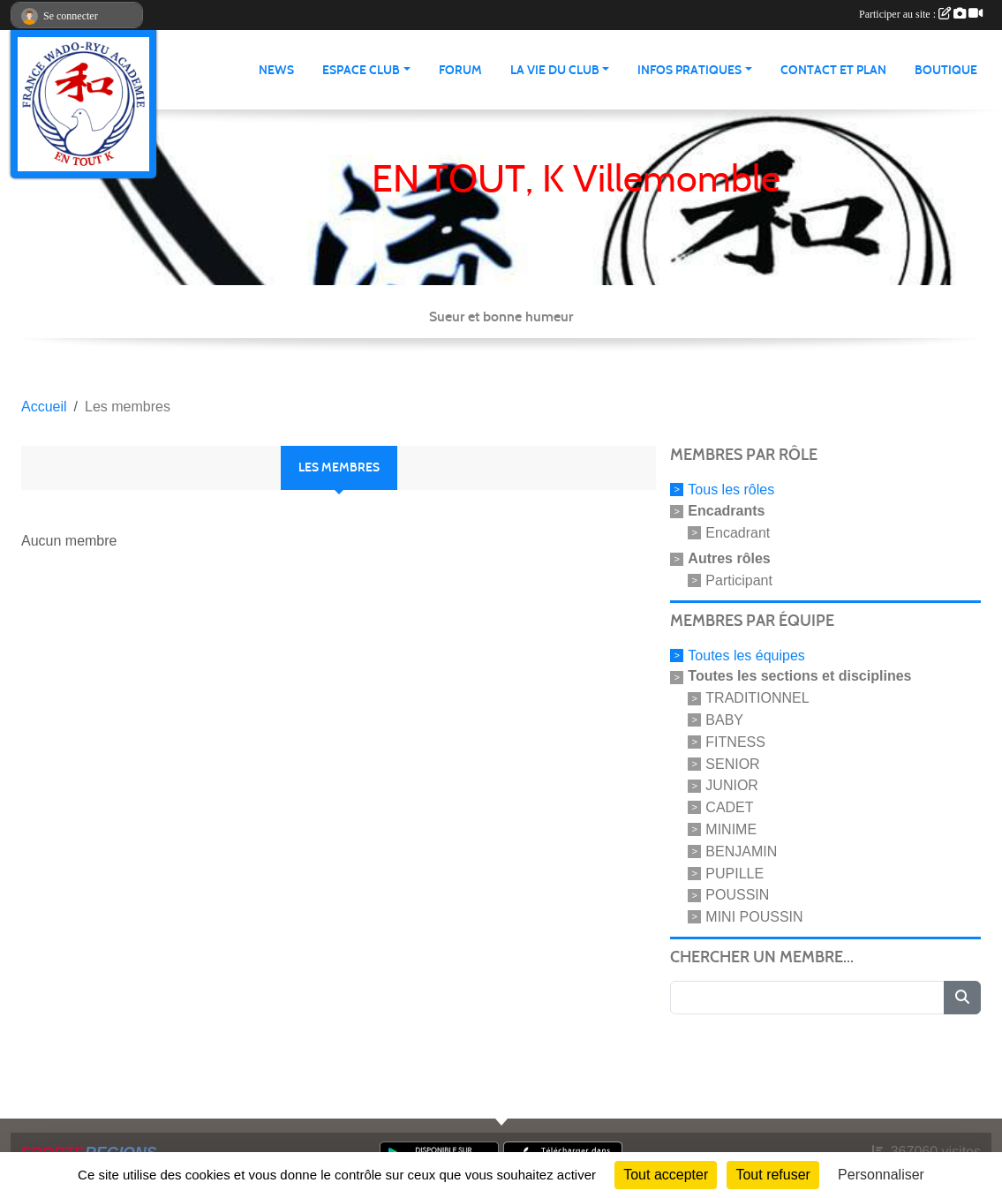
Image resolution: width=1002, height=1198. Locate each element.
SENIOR (732, 763)
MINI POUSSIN (753, 916)
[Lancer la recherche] (962, 997)
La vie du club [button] (554, 70)
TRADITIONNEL (757, 697)
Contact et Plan (833, 70)
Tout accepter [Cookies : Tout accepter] (665, 1174)
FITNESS (735, 742)
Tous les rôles (731, 489)
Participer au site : (921, 14)
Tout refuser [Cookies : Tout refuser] (772, 1174)
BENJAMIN (741, 851)
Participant (738, 580)
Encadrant (737, 532)
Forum (460, 70)
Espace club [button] (361, 70)
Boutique (946, 70)
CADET (729, 807)
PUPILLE (734, 872)
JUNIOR (731, 785)
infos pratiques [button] (689, 70)
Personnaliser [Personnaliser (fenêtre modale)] (881, 1174)
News (276, 70)
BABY (724, 719)
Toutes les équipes (746, 654)
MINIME (731, 829)
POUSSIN (737, 894)
